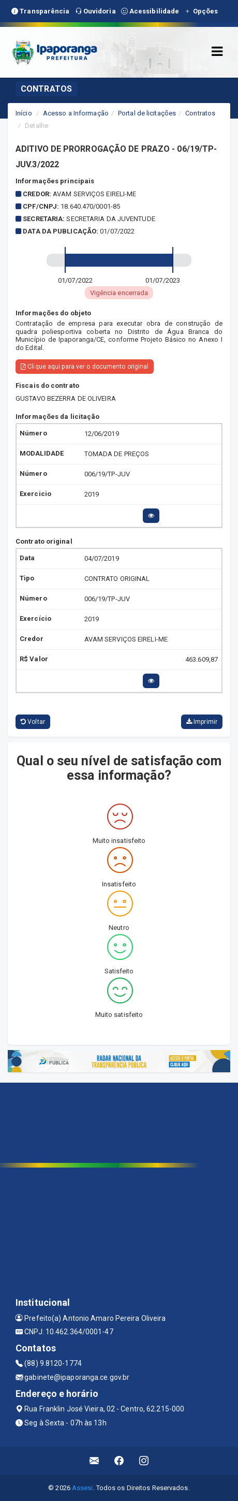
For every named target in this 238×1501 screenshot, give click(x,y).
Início (24, 113)
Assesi (82, 1488)
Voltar (33, 721)
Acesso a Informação (76, 113)
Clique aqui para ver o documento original (84, 366)
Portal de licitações (147, 113)
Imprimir (201, 721)
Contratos (200, 113)
